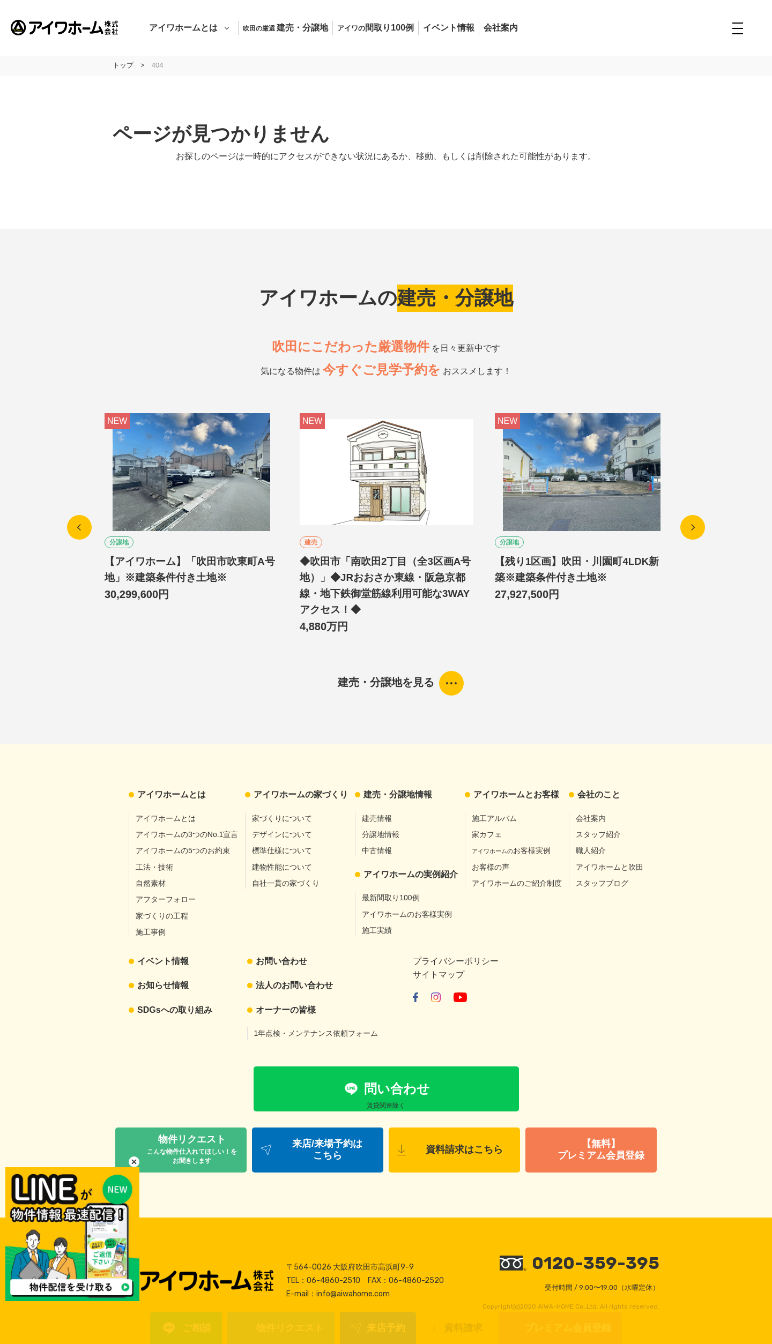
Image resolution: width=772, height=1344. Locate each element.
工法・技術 (154, 867)
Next (692, 527)
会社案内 (501, 27)
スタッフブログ (602, 883)
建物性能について (282, 867)
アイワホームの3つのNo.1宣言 (187, 834)
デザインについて (282, 834)
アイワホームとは (183, 27)
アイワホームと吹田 (609, 867)
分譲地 (119, 542)
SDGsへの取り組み (174, 1009)
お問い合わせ (281, 961)
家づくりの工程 (162, 916)
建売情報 (377, 818)
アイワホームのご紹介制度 (517, 883)
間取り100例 (375, 27)
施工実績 (377, 930)
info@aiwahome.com (353, 1293)
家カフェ (487, 834)
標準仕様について (282, 850)
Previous (79, 527)
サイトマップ (438, 974)
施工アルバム (494, 818)
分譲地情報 (380, 834)
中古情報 (377, 850)
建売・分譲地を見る (386, 682)
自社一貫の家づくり (286, 883)
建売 (311, 542)
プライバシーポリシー (456, 961)
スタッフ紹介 (598, 834)
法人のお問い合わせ (294, 985)
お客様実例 (511, 850)
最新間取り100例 (390, 897)
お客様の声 (490, 867)
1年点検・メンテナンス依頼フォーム (316, 1033)
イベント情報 (448, 27)
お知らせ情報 (163, 985)
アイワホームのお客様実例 (407, 914)
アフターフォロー (166, 899)
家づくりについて (282, 818)
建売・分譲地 (285, 27)
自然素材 (151, 883)
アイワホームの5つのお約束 (183, 850)
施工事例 (151, 932)
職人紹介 (591, 850)
